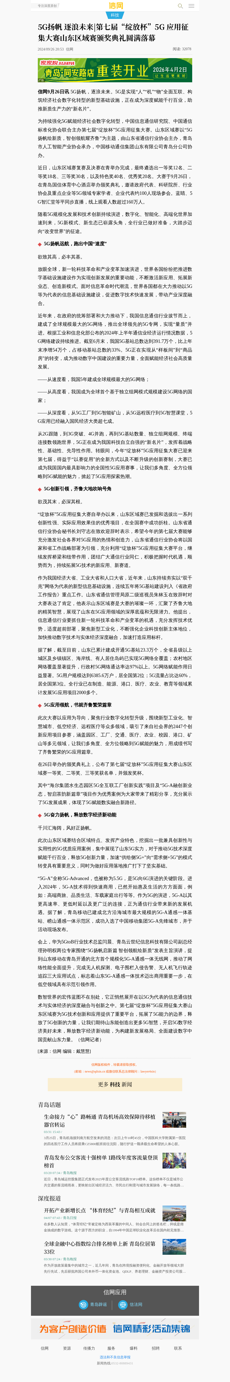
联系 (178, 1348)
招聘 (156, 1348)
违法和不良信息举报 (115, 1357)
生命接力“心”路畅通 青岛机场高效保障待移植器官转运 (99, 1120)
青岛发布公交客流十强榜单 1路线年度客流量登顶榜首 (101, 1161)
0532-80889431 (122, 1363)
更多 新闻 (115, 1084)
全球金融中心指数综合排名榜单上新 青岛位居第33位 (99, 1247)
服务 (111, 1348)
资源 (67, 1348)
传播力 (89, 1348)
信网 (45, 1348)
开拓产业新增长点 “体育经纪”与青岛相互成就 (99, 1210)
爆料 (134, 1348)
